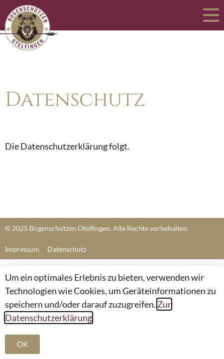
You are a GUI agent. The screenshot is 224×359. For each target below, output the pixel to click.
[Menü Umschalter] (211, 15)
